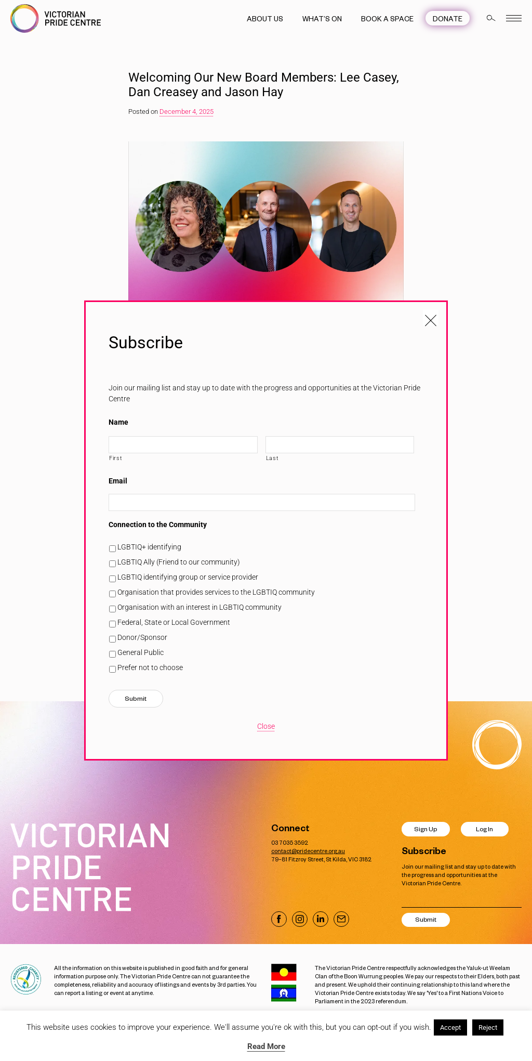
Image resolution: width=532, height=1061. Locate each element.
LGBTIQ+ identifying (149, 547)
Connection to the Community (158, 524)
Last (272, 458)
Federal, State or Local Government (173, 622)
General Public (140, 652)
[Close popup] (430, 317)
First (115, 458)
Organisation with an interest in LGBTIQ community (199, 607)
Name (118, 422)
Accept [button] (450, 1027)
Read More (266, 1046)
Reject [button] (487, 1027)
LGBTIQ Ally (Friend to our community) (178, 562)
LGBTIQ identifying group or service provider (187, 577)
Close (266, 726)
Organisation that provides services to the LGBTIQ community (216, 592)
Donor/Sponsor (142, 637)
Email (118, 481)
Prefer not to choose (150, 667)
